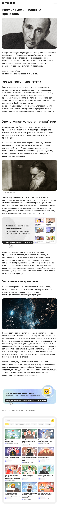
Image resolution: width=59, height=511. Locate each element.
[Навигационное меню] (55, 3)
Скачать (34, 74)
